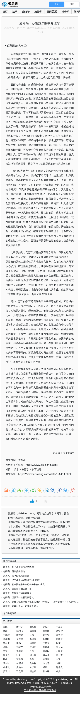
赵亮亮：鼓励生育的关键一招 (17, 588)
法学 (14, 11)
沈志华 (19, 639)
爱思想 (10, 5)
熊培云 (6, 655)
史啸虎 (59, 651)
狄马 (32, 651)
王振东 (19, 651)
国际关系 (52, 11)
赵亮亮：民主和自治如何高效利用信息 (21, 580)
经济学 (26, 11)
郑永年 (33, 627)
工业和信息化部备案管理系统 (40, 690)
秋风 (18, 655)
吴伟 (32, 659)
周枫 (5, 659)
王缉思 (33, 647)
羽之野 (19, 671)
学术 (16, 469)
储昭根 (19, 663)
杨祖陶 (6, 639)
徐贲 (32, 635)
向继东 (33, 639)
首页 (4, 11)
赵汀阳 (46, 639)
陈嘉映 (46, 631)
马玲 (5, 651)
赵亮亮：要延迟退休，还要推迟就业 (20, 606)
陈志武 (19, 635)
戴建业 (59, 639)
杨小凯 (6, 667)
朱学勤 (33, 667)
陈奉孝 (46, 647)
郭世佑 (59, 647)
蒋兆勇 (19, 659)
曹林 (5, 631)
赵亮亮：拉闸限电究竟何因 (16, 575)
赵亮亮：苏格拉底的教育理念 (17, 593)
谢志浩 (33, 671)
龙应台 (46, 627)
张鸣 (18, 643)
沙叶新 (46, 659)
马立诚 (59, 635)
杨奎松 (33, 643)
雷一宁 (59, 655)
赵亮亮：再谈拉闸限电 (14, 571)
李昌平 (6, 643)
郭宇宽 (46, 635)
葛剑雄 (6, 663)
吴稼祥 (33, 663)
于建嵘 (6, 635)
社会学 (65, 11)
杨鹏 (5, 647)
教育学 (25, 469)
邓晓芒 (19, 647)
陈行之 (19, 627)
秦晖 (5, 627)
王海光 (46, 643)
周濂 (58, 643)
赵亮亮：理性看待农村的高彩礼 (18, 597)
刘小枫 (33, 655)
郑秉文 (59, 667)
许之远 (46, 663)
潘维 (45, 667)
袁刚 (58, 663)
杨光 (58, 671)
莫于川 (6, 671)
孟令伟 (46, 655)
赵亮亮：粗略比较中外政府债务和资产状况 (24, 584)
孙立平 (46, 671)
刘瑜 (58, 659)
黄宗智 (59, 631)
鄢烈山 (19, 631)
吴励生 (19, 667)
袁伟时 (46, 651)
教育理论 (37, 469)
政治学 (38, 11)
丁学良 (59, 627)
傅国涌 (33, 631)
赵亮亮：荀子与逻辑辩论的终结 (18, 567)
